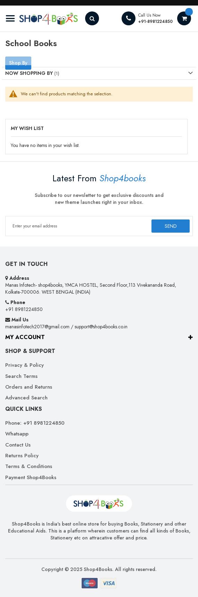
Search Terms (21, 376)
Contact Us (18, 445)
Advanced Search (26, 397)
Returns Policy (22, 455)
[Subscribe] (170, 226)
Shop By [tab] (18, 62)
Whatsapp (16, 434)
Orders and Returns (28, 387)
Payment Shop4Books (30, 477)
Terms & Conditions (28, 466)
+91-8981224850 (155, 21)
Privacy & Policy (24, 365)
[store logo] (41, 19)
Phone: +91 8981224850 (35, 423)
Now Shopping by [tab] (29, 73)
